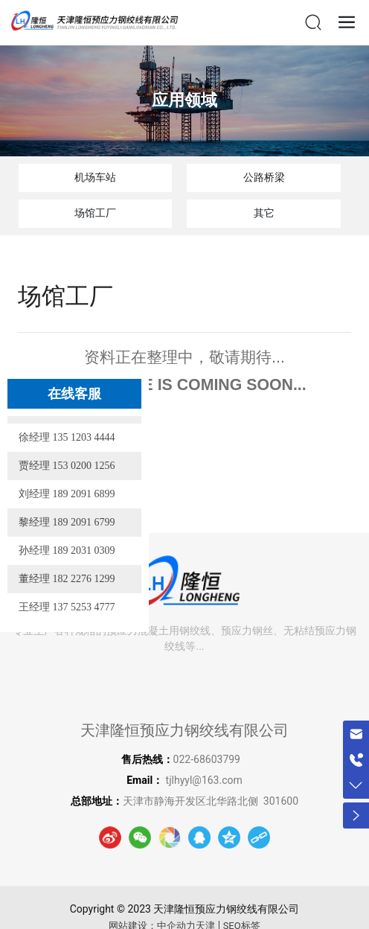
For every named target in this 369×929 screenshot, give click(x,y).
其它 (264, 213)
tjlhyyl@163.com (204, 780)
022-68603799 (208, 759)
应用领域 (184, 100)
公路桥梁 (264, 177)
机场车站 (95, 177)
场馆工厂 (95, 213)
